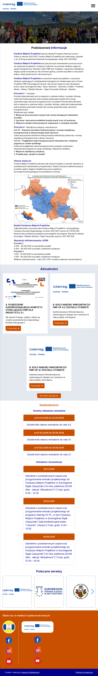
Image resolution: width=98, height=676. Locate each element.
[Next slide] (95, 27)
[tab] (47, 41)
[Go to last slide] (2, 27)
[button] (92, 591)
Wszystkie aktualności (49, 396)
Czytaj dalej (13, 328)
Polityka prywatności (84, 672)
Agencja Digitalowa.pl (30, 672)
